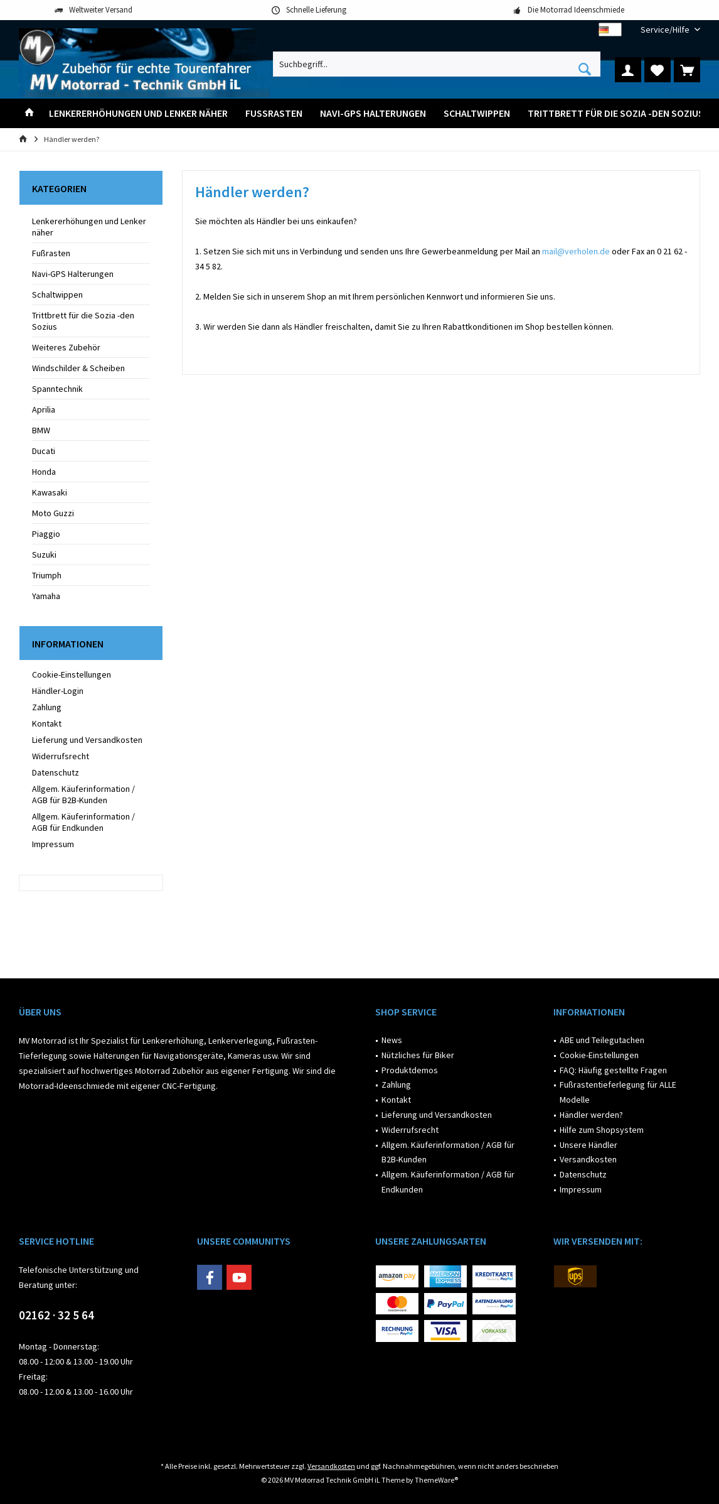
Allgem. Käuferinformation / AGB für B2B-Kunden (83, 794)
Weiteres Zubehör (66, 347)
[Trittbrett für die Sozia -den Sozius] (616, 113)
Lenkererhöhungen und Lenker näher (89, 226)
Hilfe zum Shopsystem (602, 1129)
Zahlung (46, 707)
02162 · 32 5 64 (56, 1315)
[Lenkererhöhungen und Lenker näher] (138, 113)
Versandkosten (588, 1159)
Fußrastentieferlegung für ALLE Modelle (618, 1092)
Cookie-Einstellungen (71, 674)
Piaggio (46, 533)
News (391, 1040)
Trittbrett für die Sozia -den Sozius (83, 321)
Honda (44, 471)
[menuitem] (665, 30)
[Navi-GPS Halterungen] (373, 113)
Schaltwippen (57, 294)
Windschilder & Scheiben (78, 368)
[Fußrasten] (274, 113)
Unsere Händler (588, 1144)
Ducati (43, 451)
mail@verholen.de (576, 251)
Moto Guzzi (53, 513)
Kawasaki (49, 492)
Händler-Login (57, 690)
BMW (41, 430)
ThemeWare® (436, 1480)
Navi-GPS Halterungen (73, 273)
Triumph (46, 575)
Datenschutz (55, 772)
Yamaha (46, 596)
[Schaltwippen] (477, 113)
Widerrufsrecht (60, 756)
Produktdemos (409, 1070)
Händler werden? (591, 1114)
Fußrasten (51, 253)
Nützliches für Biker (417, 1055)
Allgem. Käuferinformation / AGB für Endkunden (83, 822)
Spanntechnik (57, 388)
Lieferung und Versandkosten (87, 739)
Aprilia (43, 409)
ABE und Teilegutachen (602, 1040)
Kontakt (46, 723)
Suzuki (44, 554)
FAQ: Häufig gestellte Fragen (613, 1070)
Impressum (53, 844)
